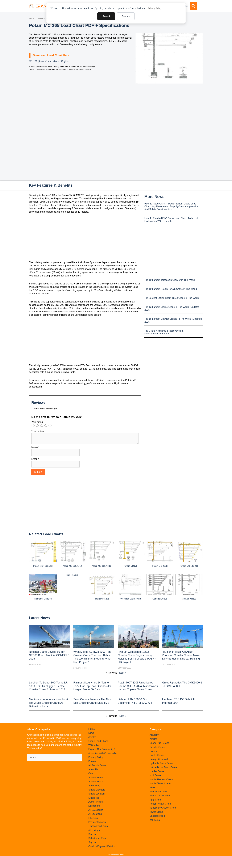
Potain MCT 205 (101, 599)
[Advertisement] (169, 108)
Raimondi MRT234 (43, 599)
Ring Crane (156, 799)
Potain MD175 (130, 566)
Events (153, 751)
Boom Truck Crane (159, 743)
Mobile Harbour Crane (161, 779)
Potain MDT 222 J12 (43, 566)
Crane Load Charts (44, 18)
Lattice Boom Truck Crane (163, 767)
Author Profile (95, 802)
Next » (122, 672)
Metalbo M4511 (189, 599)
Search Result (95, 781)
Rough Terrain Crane (160, 803)
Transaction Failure (98, 826)
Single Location (96, 793)
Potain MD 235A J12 (72, 566)
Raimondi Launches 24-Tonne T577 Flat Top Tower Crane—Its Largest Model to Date (92, 686)
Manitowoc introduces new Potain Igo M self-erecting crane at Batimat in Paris (49, 703)
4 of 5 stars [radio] (45, 425)
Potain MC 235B (160, 566)
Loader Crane (157, 771)
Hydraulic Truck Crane (161, 763)
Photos (92, 761)
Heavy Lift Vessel (159, 759)
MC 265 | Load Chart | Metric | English (49, 61)
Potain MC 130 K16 (189, 566)
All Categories (95, 810)
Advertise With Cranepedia (102, 753)
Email (35, 459)
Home (31, 18)
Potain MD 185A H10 (101, 566)
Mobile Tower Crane (160, 783)
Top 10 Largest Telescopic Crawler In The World (169, 280)
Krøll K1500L (72, 575)
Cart (90, 773)
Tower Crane (156, 812)
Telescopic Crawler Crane (163, 807)
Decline (126, 16)
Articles (92, 737)
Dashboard (94, 806)
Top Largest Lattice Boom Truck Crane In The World (171, 298)
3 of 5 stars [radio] (41, 425)
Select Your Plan (97, 838)
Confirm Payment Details (101, 846)
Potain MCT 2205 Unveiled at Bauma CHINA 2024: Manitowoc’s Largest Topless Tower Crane (138, 686)
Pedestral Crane (158, 791)
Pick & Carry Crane (160, 795)
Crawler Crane (157, 747)
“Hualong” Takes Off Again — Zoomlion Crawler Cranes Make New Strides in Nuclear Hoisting (181, 655)
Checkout (93, 818)
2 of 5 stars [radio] (37, 425)
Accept (106, 16)
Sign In (92, 834)
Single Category (96, 789)
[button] (193, 6)
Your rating (37, 422)
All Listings (94, 830)
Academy (155, 735)
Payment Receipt (97, 822)
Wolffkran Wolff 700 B (130, 599)
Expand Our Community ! (101, 749)
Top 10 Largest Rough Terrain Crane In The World (170, 289)
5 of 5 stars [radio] (50, 425)
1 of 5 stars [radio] (33, 425)
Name (35, 447)
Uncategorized (157, 816)
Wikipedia (93, 745)
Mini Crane (155, 775)
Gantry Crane (157, 755)
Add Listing (94, 785)
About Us (93, 769)
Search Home (95, 777)
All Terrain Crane (97, 765)
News (91, 733)
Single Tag (93, 798)
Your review (38, 431)
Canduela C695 (159, 599)
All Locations (95, 814)
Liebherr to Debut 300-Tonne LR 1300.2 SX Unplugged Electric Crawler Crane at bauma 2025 (48, 686)
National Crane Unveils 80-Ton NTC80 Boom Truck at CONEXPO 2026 (49, 655)
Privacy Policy (155, 8)
